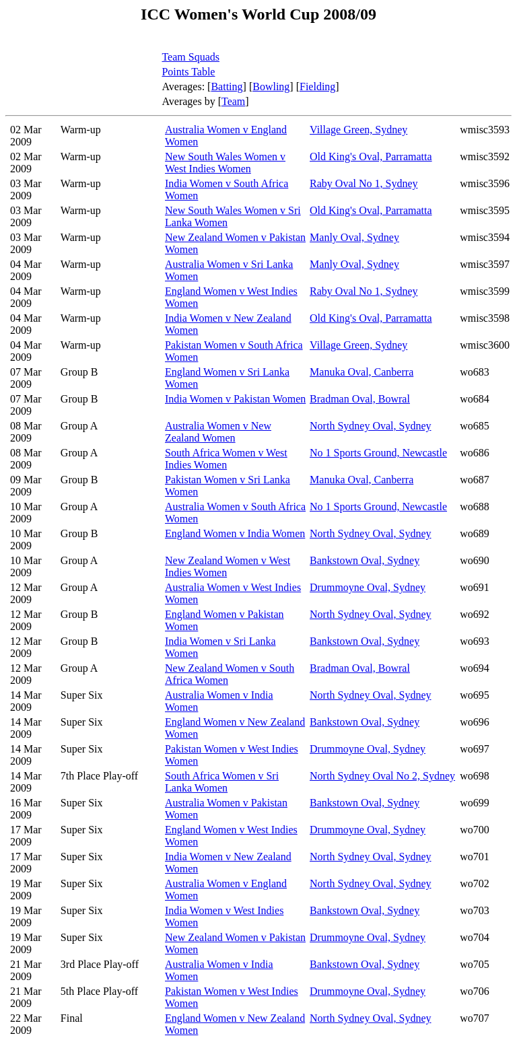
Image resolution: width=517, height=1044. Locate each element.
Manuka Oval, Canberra (361, 372)
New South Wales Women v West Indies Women (225, 162)
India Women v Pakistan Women (235, 399)
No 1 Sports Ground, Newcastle (378, 452)
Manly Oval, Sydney (354, 237)
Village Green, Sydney (358, 129)
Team (233, 101)
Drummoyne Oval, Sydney (367, 587)
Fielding (317, 86)
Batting (226, 86)
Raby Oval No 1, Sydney (363, 183)
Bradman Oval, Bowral (360, 399)
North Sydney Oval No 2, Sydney (382, 775)
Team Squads (190, 57)
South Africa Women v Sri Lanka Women (222, 782)
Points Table (188, 71)
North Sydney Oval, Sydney (370, 425)
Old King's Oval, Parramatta (371, 156)
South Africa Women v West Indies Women (226, 459)
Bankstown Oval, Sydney (364, 560)
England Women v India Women (235, 533)
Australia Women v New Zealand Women (218, 432)
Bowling (270, 86)
